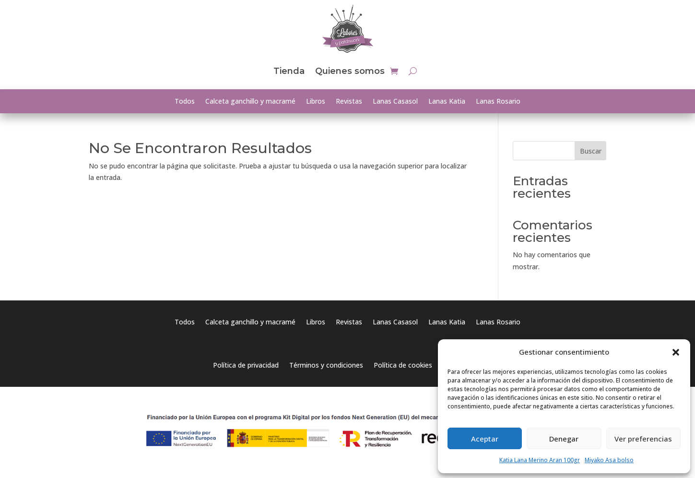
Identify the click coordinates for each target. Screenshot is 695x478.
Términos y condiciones (326, 366)
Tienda (289, 71)
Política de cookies (403, 366)
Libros (315, 102)
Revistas (349, 102)
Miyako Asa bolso (609, 460)
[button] (676, 352)
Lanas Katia (446, 102)
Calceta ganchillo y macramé (250, 102)
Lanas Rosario (498, 102)
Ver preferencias (643, 438)
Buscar (590, 150)
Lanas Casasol (395, 102)
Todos (185, 102)
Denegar (563, 438)
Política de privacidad (246, 366)
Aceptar (484, 438)
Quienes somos (350, 71)
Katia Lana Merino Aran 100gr (539, 460)
